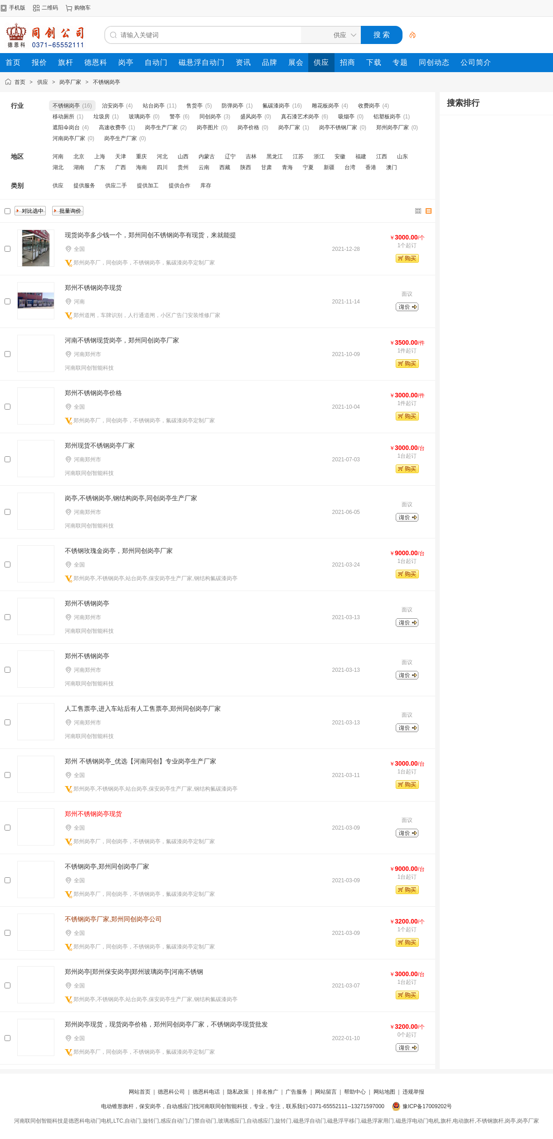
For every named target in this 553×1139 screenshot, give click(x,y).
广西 (120, 167)
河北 (162, 156)
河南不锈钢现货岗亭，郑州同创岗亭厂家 (122, 340)
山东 (402, 156)
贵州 (183, 167)
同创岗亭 (210, 116)
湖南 (78, 167)
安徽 (340, 156)
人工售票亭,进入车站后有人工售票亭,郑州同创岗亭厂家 (143, 708)
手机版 (17, 8)
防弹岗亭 (232, 106)
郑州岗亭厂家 (392, 127)
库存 (205, 185)
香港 (370, 167)
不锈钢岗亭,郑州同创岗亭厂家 (107, 866)
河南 (58, 156)
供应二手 (116, 185)
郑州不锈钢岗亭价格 (93, 392)
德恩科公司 (171, 1092)
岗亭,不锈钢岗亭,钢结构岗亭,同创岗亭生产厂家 (131, 498)
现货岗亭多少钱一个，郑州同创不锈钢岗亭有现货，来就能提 (150, 235)
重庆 (141, 156)
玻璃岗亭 (139, 116)
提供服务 (84, 185)
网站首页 (139, 1092)
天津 (120, 156)
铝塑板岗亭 (387, 116)
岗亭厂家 (70, 82)
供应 (42, 82)
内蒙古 (207, 156)
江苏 (298, 156)
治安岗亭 (113, 106)
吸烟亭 (346, 116)
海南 (141, 167)
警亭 (175, 116)
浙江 (319, 156)
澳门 (391, 167)
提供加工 (148, 185)
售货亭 (194, 106)
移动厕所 (63, 116)
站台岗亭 (154, 106)
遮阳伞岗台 (66, 127)
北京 (78, 156)
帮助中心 (355, 1092)
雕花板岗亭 (325, 106)
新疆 (329, 167)
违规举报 (413, 1092)
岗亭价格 (248, 127)
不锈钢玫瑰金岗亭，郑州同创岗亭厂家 (119, 550)
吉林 (251, 156)
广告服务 (296, 1092)
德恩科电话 (206, 1092)
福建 (360, 156)
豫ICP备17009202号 (427, 1106)
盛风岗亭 (251, 116)
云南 (204, 167)
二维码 (50, 8)
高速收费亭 (112, 127)
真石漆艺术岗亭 (300, 116)
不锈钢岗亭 (106, 82)
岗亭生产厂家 (161, 127)
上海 (99, 156)
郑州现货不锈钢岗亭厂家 (100, 445)
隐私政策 (238, 1092)
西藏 (224, 167)
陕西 (245, 167)
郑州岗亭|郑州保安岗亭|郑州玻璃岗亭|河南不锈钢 (134, 971)
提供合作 (179, 185)
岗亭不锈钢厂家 (338, 127)
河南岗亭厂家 (69, 138)
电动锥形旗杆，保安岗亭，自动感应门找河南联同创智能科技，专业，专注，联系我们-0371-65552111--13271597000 (242, 1106)
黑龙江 (275, 156)
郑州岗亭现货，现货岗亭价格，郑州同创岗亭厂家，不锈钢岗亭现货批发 (166, 1024)
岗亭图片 (207, 127)
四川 (162, 167)
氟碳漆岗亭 (276, 106)
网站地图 (384, 1092)
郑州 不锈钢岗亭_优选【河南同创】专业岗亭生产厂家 (140, 761)
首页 (20, 82)
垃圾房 (101, 116)
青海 (287, 167)
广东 (99, 167)
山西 (183, 156)
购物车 (82, 8)
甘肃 (266, 167)
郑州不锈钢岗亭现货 (93, 287)
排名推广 (267, 1092)
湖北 (58, 167)
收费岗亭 (369, 106)
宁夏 (308, 167)
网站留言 (326, 1092)
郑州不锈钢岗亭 (87, 603)
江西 (381, 156)
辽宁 (230, 156)
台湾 (349, 167)
